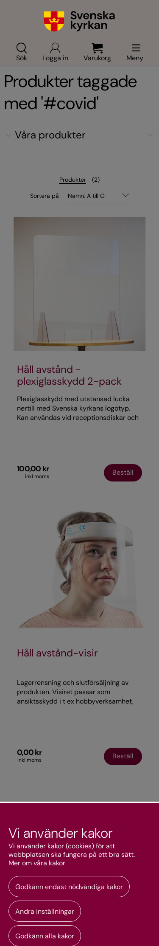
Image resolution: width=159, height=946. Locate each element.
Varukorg (97, 51)
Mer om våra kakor (36, 863)
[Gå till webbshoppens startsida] (79, 21)
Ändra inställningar (44, 911)
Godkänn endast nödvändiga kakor (69, 886)
